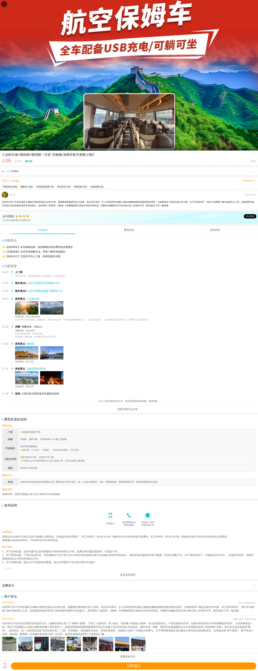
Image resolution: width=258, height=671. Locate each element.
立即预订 (133, 666)
